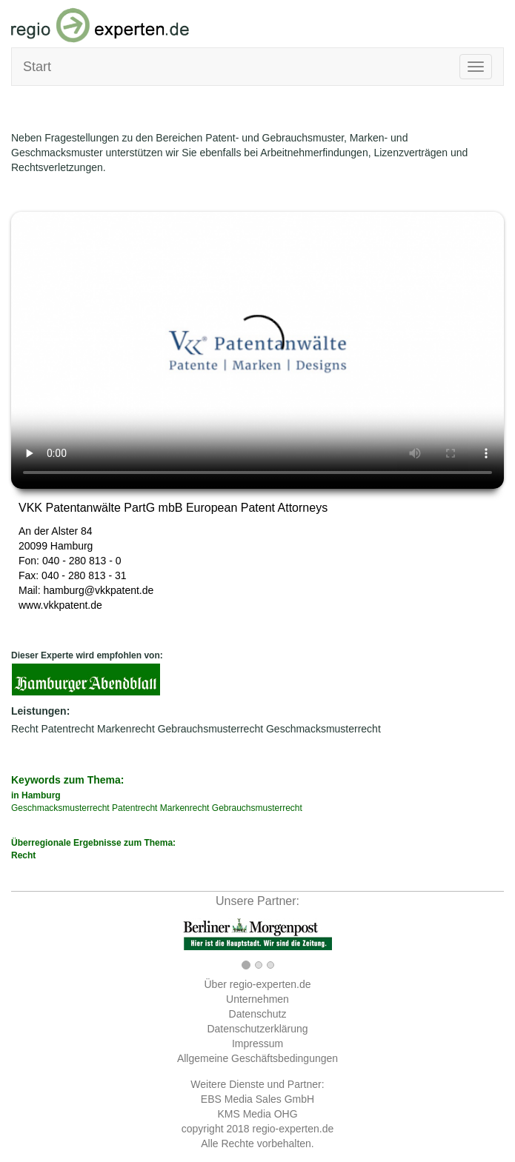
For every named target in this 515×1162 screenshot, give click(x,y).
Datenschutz (258, 1014)
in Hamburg (36, 795)
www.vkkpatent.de (60, 605)
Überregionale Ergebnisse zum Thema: (257, 850)
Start (37, 66)
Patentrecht (67, 729)
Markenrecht (126, 729)
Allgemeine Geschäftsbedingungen (257, 1058)
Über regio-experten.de (258, 984)
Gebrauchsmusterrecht (210, 729)
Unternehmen (257, 999)
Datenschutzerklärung (257, 1029)
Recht (25, 729)
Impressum (257, 1043)
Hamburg (71, 546)
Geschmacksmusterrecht (323, 729)
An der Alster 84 (56, 531)
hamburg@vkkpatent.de (98, 590)
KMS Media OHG (257, 1114)
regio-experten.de (292, 1129)
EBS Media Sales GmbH (257, 1099)
